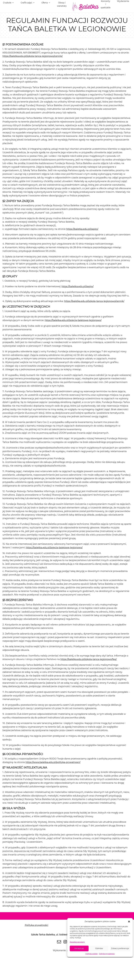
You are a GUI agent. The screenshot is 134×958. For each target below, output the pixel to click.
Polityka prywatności (107, 954)
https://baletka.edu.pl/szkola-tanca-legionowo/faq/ (88, 659)
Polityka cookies (91, 954)
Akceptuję (79, 948)
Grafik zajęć (26, 2)
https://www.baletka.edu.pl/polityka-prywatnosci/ (53, 762)
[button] (129, 921)
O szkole (7, 2)
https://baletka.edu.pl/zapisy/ (82, 229)
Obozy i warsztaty (62, 4)
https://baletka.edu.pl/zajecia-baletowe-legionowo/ (73, 320)
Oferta (44, 2)
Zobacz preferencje (120, 948)
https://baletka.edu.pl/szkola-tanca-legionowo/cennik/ (32, 56)
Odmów (99, 948)
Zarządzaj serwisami (77, 942)
